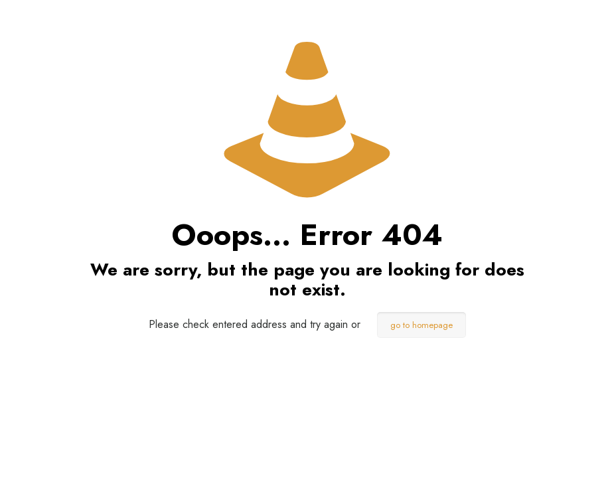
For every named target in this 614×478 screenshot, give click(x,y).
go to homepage (421, 325)
